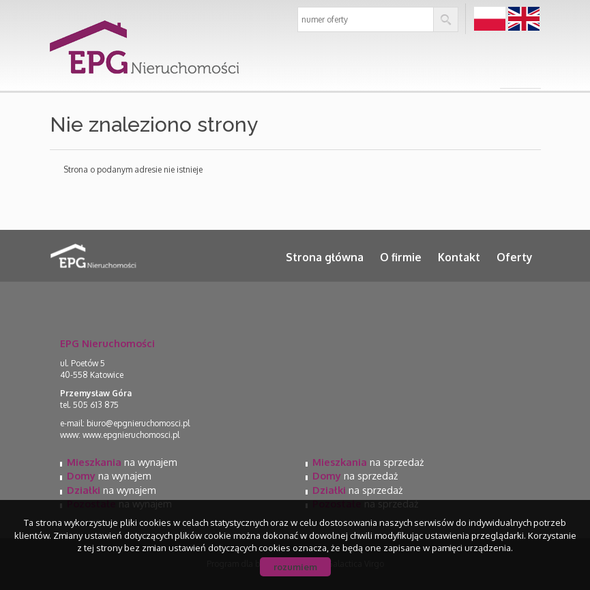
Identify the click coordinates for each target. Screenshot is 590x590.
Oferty (515, 257)
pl (489, 19)
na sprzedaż (368, 462)
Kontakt (459, 257)
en (523, 19)
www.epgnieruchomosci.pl (131, 435)
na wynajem (122, 462)
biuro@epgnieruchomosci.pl (138, 423)
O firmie (401, 257)
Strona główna (325, 257)
